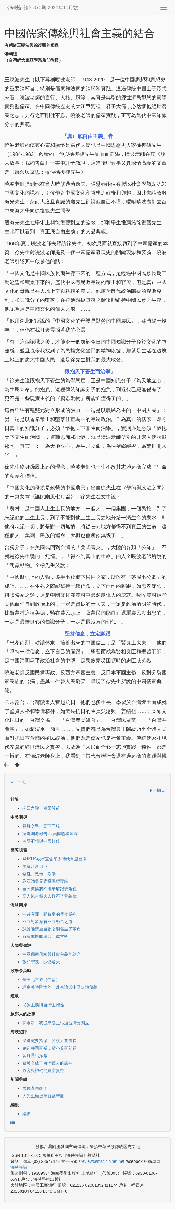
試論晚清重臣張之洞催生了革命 (51, 929)
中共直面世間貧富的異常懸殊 (49, 914)
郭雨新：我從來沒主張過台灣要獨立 (55, 1022)
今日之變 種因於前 (41, 808)
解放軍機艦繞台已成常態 (45, 936)
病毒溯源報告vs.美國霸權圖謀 (50, 833)
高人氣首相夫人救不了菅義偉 (49, 896)
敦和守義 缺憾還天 (41, 961)
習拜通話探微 (34, 1055)
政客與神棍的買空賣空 (43, 1070)
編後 (26, 1113)
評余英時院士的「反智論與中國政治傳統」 (62, 987)
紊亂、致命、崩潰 (39, 873)
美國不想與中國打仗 (41, 841)
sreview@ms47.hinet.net (102, 1161)
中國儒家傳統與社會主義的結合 (51, 954)
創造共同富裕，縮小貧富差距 (49, 1048)
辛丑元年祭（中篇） (41, 979)
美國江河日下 (34, 866)
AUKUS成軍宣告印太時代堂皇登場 (54, 859)
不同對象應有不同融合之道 (47, 921)
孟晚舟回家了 (34, 1088)
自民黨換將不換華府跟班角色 (49, 888)
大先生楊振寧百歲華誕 (43, 1095)
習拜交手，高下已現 (41, 826)
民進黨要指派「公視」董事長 (49, 1040)
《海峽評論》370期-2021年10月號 (41, 7)
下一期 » (156, 790)
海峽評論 (18, 1167)
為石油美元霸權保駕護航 (45, 881)
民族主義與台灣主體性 (43, 1005)
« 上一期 (18, 781)
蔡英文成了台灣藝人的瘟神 (47, 1063)
